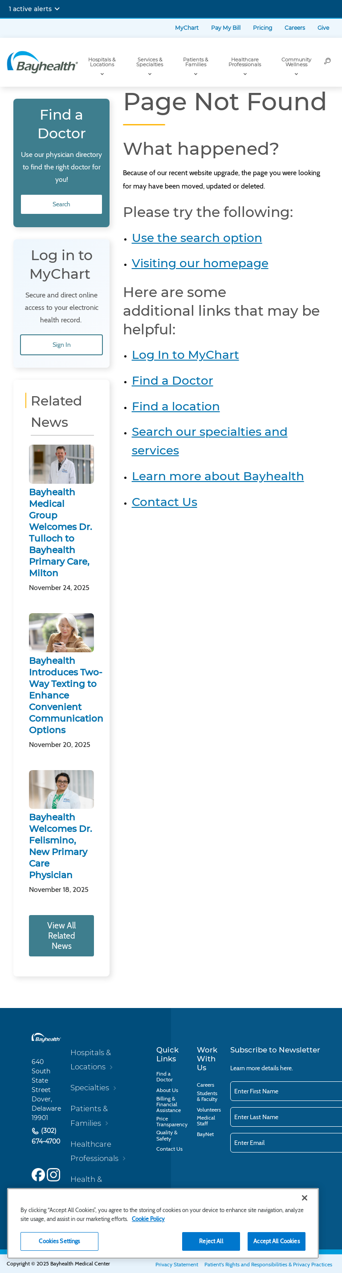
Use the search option (197, 238)
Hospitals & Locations (101, 62)
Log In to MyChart (185, 355)
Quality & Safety (166, 1135)
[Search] (327, 62)
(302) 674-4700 (46, 1136)
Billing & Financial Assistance (168, 1104)
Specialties (89, 1087)
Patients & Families (195, 62)
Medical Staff (206, 1120)
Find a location (176, 406)
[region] (163, 1223)
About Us (167, 1090)
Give (323, 27)
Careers (295, 27)
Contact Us (164, 502)
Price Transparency (171, 1121)
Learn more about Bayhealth (218, 476)
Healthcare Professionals (244, 62)
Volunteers (209, 1109)
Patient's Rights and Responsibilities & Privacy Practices (268, 1264)
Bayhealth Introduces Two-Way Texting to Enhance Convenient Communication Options (66, 695)
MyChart (187, 27)
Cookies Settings (59, 1241)
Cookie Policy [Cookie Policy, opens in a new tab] (148, 1218)
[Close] (304, 1198)
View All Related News (61, 935)
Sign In (62, 345)
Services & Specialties (149, 62)
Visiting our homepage (200, 263)
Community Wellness (296, 62)
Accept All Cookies (276, 1241)
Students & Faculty (207, 1096)
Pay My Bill (225, 27)
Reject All (211, 1241)
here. (286, 1068)
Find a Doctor (172, 380)
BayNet (205, 1134)
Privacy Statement (176, 1264)
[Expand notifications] (57, 9)
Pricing (262, 27)
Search (61, 204)
